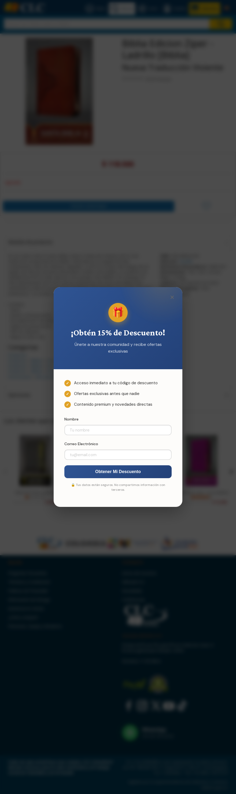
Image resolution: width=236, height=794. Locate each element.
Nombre (71, 419)
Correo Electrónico (81, 443)
